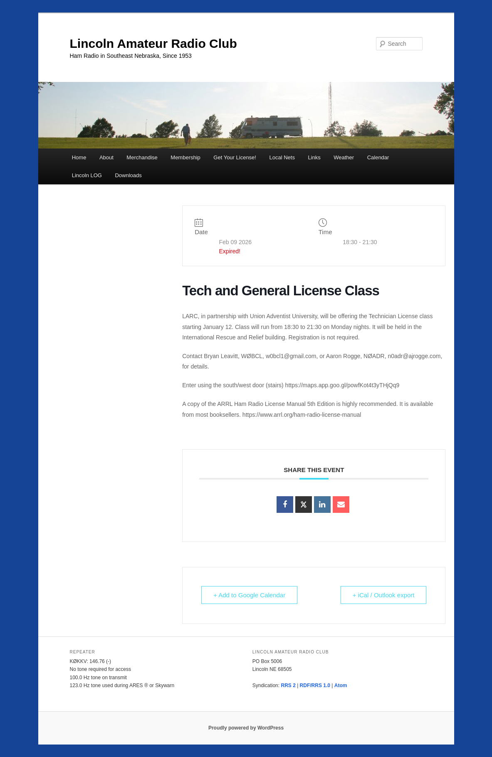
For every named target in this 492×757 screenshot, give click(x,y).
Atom (340, 685)
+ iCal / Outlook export (384, 595)
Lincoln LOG (87, 175)
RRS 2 (288, 685)
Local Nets (281, 157)
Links (314, 157)
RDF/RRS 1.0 (315, 685)
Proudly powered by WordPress (246, 728)
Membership (185, 157)
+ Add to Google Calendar (249, 595)
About (106, 157)
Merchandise (141, 157)
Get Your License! (234, 157)
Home (79, 157)
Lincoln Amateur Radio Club (153, 43)
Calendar (378, 157)
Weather (344, 157)
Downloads (128, 175)
